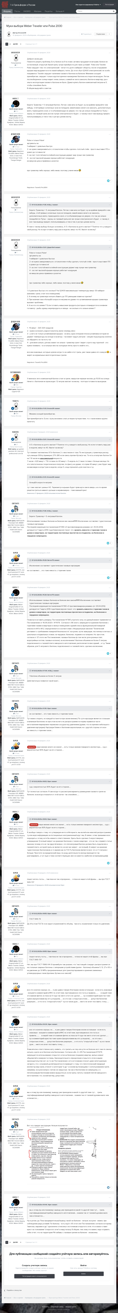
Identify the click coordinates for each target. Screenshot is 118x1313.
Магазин (37, 11)
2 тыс (16, 516)
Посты (17, 11)
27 (16, 445)
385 (16, 414)
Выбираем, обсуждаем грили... (40, 35)
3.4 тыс (16, 565)
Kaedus (15, 432)
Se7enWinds (15, 372)
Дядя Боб (15, 134)
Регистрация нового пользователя (34, 1276)
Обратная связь (57, 1307)
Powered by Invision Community (59, 1309)
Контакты (45, 1307)
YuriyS (16, 401)
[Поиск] (88, 11)
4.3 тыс (16, 147)
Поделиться (86, 34)
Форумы (7, 11)
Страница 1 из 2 (31, 44)
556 (16, 385)
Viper (15, 553)
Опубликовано (38, 53)
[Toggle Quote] (30, 205)
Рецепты (48, 11)
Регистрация (109, 5)
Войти (83, 1274)
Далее (15, 44)
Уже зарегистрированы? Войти (88, 5)
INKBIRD (27, 11)
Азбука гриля (71, 1307)
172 (16, 111)
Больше (60, 11)
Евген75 (15, 503)
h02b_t (16, 98)
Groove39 (22, 33)
